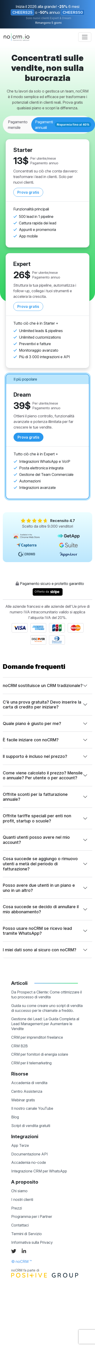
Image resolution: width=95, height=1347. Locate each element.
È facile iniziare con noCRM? (31, 739)
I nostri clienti (22, 1199)
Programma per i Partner (31, 1216)
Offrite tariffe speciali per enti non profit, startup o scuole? (37, 818)
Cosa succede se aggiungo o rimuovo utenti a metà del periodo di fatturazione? (40, 863)
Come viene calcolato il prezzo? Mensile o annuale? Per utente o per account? (43, 775)
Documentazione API (29, 1154)
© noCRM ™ (21, 1261)
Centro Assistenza (26, 1091)
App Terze (20, 1145)
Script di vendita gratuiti (30, 1125)
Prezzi (16, 1208)
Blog (15, 1117)
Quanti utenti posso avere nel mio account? (36, 840)
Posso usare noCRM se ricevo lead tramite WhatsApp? (37, 931)
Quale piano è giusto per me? (32, 723)
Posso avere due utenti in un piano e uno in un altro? (39, 888)
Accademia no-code (28, 1162)
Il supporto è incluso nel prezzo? (35, 756)
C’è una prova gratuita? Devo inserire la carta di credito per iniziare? (42, 705)
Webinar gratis (23, 1100)
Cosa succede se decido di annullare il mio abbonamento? (41, 909)
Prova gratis (28, 192)
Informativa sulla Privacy (32, 1242)
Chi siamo (19, 1191)
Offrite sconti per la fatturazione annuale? (35, 797)
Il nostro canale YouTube (32, 1108)
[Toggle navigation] (84, 37)
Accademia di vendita (29, 1082)
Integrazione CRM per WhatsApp (39, 1171)
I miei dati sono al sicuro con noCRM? (39, 949)
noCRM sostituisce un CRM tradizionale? (43, 685)
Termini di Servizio (26, 1233)
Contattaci (20, 1225)
